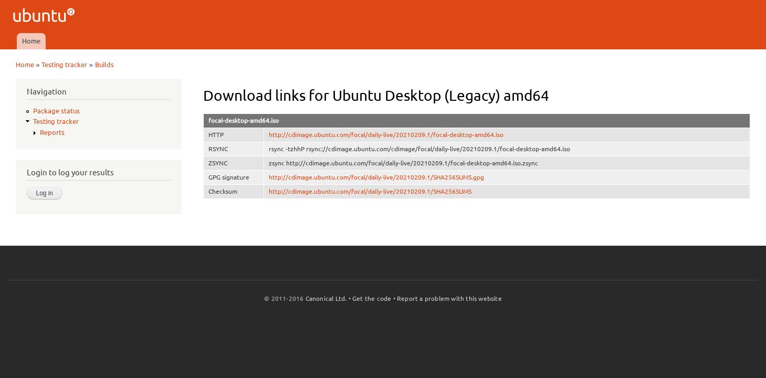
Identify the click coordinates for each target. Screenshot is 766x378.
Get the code (371, 298)
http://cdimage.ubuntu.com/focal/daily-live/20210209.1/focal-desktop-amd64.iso (386, 134)
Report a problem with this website (449, 298)
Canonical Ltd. (326, 298)
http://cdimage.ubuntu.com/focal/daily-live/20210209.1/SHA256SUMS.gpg (376, 177)
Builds (104, 64)
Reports (52, 132)
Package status (56, 110)
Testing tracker (64, 64)
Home (31, 41)
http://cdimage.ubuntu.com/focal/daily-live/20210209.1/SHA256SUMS (370, 191)
